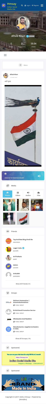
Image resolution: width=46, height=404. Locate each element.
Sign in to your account (23, 176)
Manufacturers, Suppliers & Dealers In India (25, 328)
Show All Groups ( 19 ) (23, 338)
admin (15, 265)
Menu (26, 65)
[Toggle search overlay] (22, 5)
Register (35, 5)
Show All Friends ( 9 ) (23, 284)
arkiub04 (16, 273)
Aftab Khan (14, 74)
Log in (27, 5)
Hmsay (11, 4)
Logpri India (18, 248)
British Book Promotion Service (24, 310)
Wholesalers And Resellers (22, 319)
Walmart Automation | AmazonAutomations (21, 301)
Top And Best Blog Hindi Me (23, 239)
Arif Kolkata (17, 256)
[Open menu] (42, 5)
